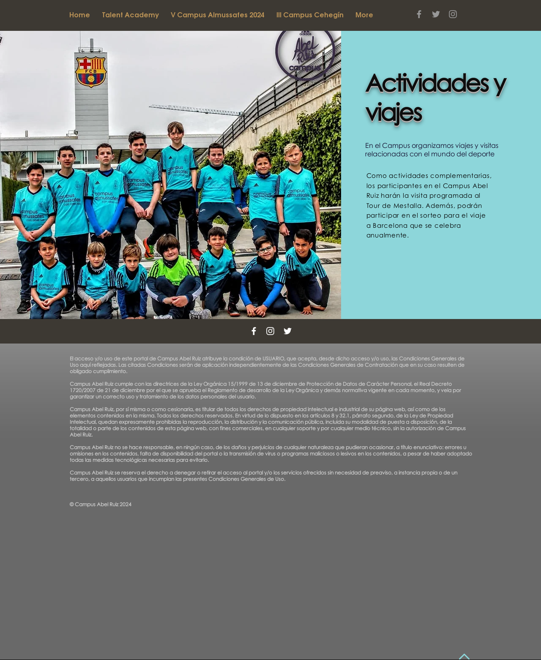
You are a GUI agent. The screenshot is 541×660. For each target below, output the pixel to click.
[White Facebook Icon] (254, 331)
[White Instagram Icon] (270, 331)
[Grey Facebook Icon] (419, 14)
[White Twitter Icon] (287, 331)
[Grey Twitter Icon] (436, 14)
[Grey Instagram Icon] (453, 14)
